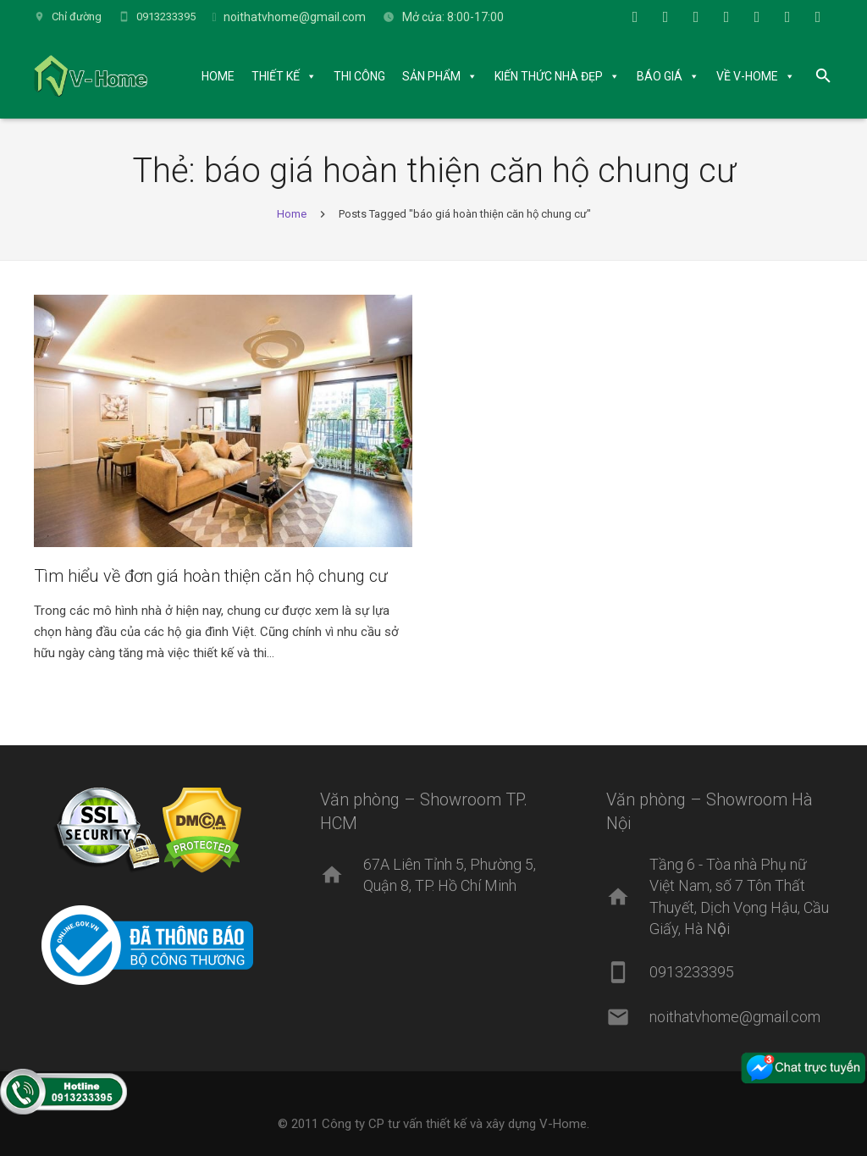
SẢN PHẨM (436, 76)
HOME (223, 76)
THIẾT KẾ (281, 76)
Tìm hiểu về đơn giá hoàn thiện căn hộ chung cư (211, 581)
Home (291, 219)
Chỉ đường (77, 16)
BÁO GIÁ (665, 76)
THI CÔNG (364, 76)
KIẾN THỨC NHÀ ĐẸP (554, 76)
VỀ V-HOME (752, 76)
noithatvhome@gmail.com (295, 17)
